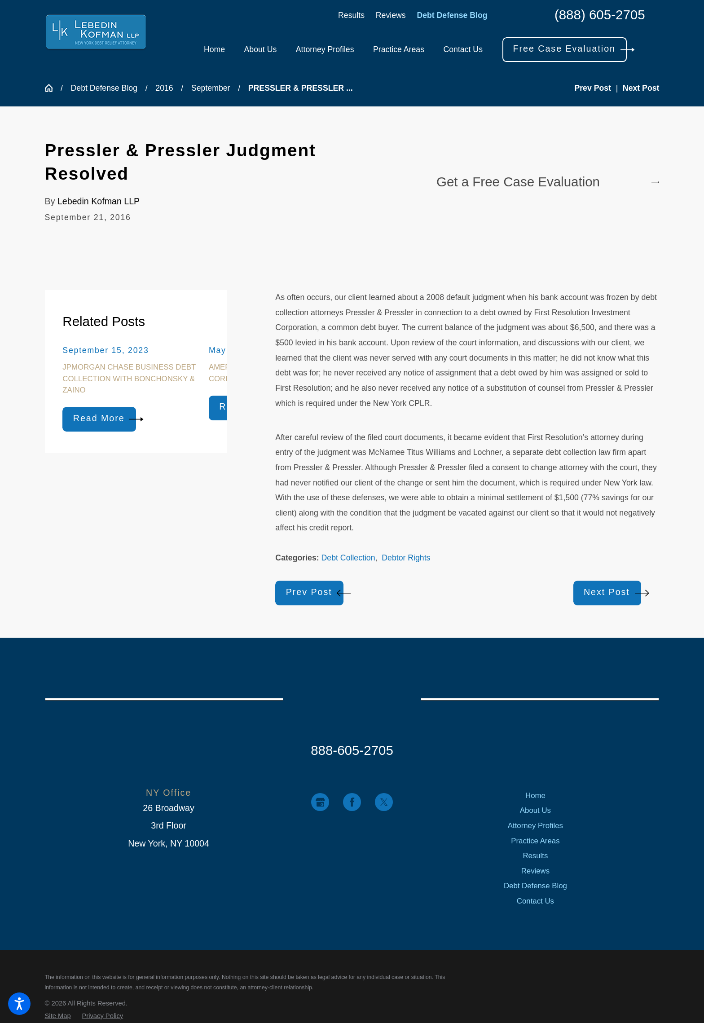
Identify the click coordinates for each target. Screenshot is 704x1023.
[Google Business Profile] (320, 802)
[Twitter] (383, 802)
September (210, 88)
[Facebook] (352, 802)
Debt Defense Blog (452, 15)
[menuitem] (214, 50)
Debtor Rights (406, 557)
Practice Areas (535, 841)
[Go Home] (53, 88)
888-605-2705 (352, 750)
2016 (164, 88)
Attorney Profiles (535, 825)
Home (535, 795)
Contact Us (535, 901)
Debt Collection (348, 557)
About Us (535, 810)
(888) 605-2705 (599, 15)
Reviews (391, 15)
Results (351, 15)
